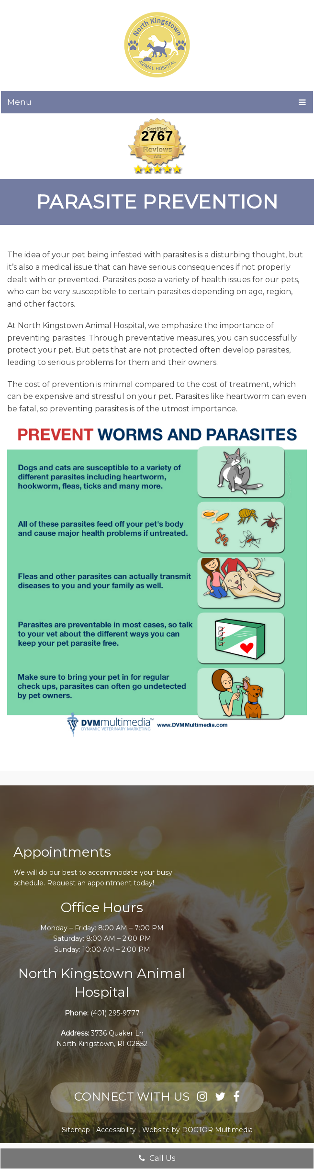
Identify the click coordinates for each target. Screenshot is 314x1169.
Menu (19, 102)
